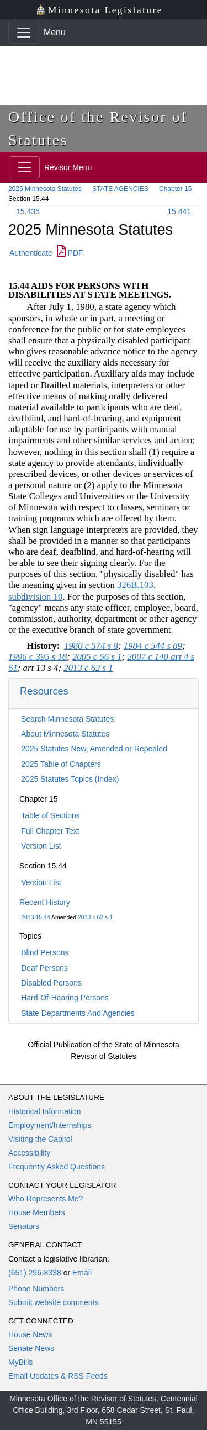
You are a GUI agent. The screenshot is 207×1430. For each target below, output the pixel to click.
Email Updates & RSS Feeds (58, 1375)
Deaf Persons (44, 967)
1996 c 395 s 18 (37, 657)
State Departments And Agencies (77, 1013)
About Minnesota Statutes (65, 733)
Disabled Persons (51, 982)
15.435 (28, 211)
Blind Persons (44, 952)
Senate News (31, 1348)
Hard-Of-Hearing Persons (65, 997)
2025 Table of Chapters (61, 764)
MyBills (20, 1362)
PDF (70, 252)
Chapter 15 (175, 189)
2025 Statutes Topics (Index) (70, 779)
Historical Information (44, 1111)
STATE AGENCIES (120, 189)
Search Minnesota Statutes (67, 718)
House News (30, 1334)
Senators (23, 1226)
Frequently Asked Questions (56, 1166)
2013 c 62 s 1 (95, 917)
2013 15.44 (35, 917)
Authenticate (30, 252)
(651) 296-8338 (34, 1272)
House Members (36, 1212)
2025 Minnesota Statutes (45, 189)
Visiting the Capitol (40, 1139)
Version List (41, 845)
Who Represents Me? (45, 1198)
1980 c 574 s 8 (91, 645)
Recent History (44, 902)
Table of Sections (50, 815)
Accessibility (29, 1152)
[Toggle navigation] (23, 33)
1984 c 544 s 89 (153, 645)
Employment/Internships (49, 1125)
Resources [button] (44, 691)
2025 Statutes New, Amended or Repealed (94, 748)
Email (82, 1272)
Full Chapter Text (50, 831)
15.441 (179, 211)
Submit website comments (53, 1302)
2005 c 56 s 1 (97, 657)
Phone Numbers (36, 1288)
